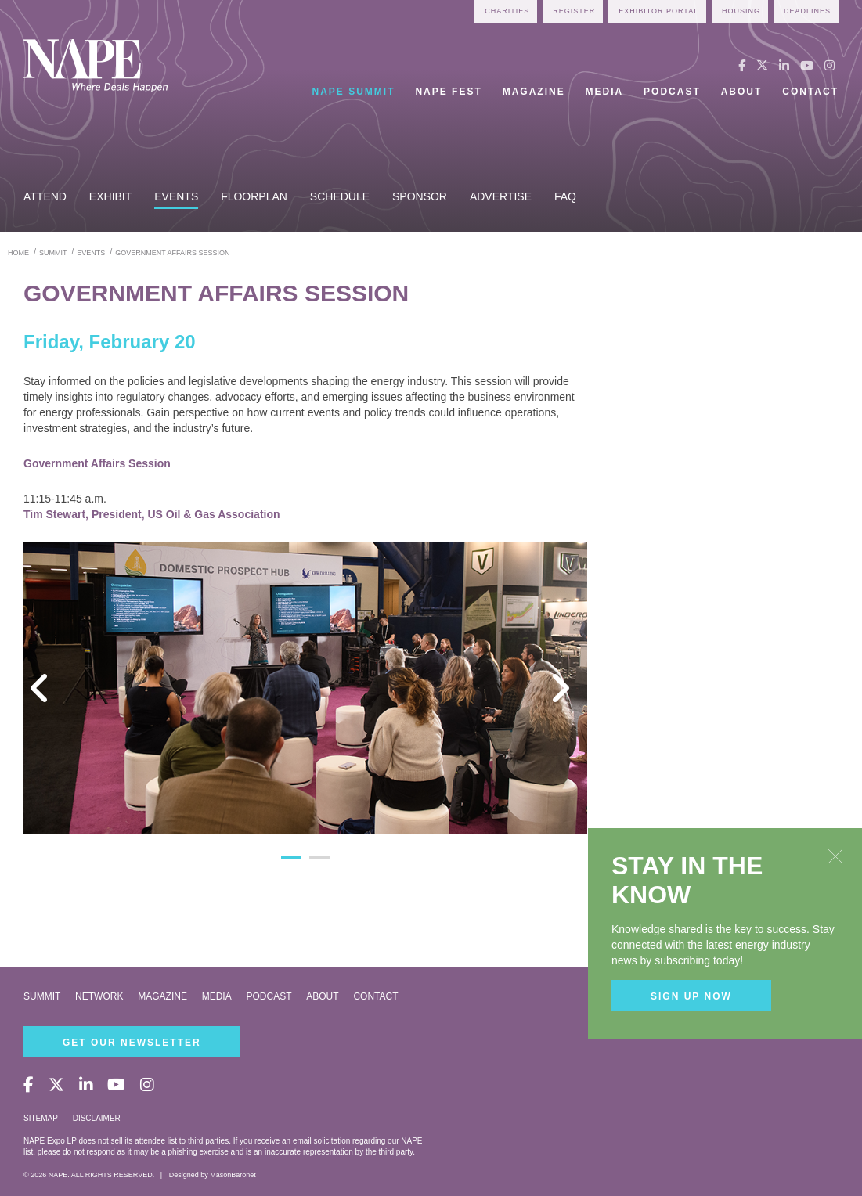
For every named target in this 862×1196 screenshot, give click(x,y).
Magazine (534, 91)
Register (574, 11)
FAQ (565, 196)
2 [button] (319, 857)
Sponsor (419, 196)
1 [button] (291, 857)
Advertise (501, 196)
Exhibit (110, 196)
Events (176, 196)
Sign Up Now (691, 996)
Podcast (672, 91)
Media (605, 91)
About (742, 91)
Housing (741, 11)
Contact (810, 91)
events (91, 253)
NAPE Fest (448, 91)
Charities (507, 11)
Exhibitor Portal (658, 11)
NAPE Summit (353, 91)
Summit (41, 996)
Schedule (340, 196)
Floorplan (254, 196)
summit (53, 253)
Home (18, 253)
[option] (305, 688)
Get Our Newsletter (132, 1042)
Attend (45, 196)
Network (99, 996)
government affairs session (172, 253)
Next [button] (563, 688)
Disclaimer (97, 1118)
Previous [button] (47, 688)
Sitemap (40, 1118)
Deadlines (807, 11)
